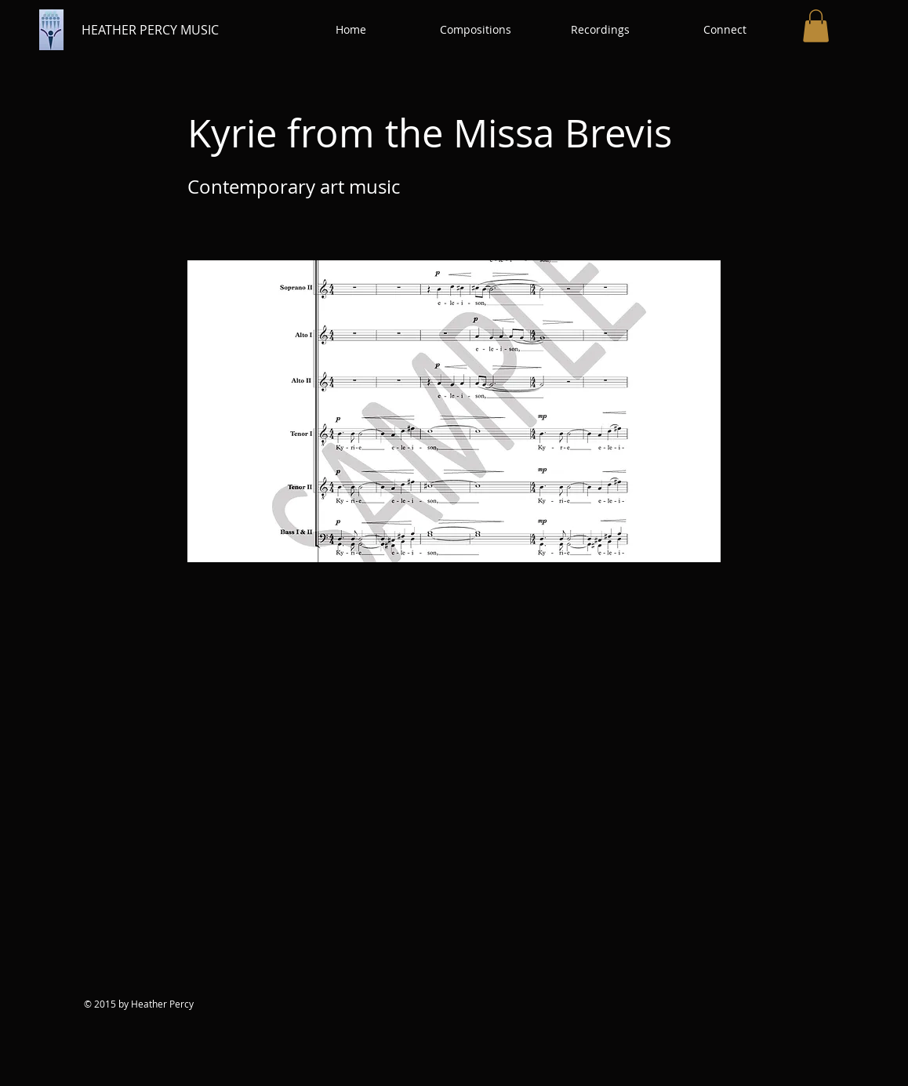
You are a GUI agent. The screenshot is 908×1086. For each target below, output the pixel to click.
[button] (475, 30)
